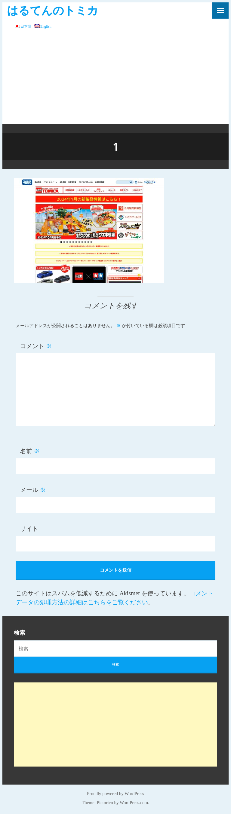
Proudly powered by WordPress (115, 793)
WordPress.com (134, 802)
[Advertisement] (115, 79)
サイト (29, 528)
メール (33, 490)
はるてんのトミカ (52, 10)
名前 (30, 451)
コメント (36, 346)
